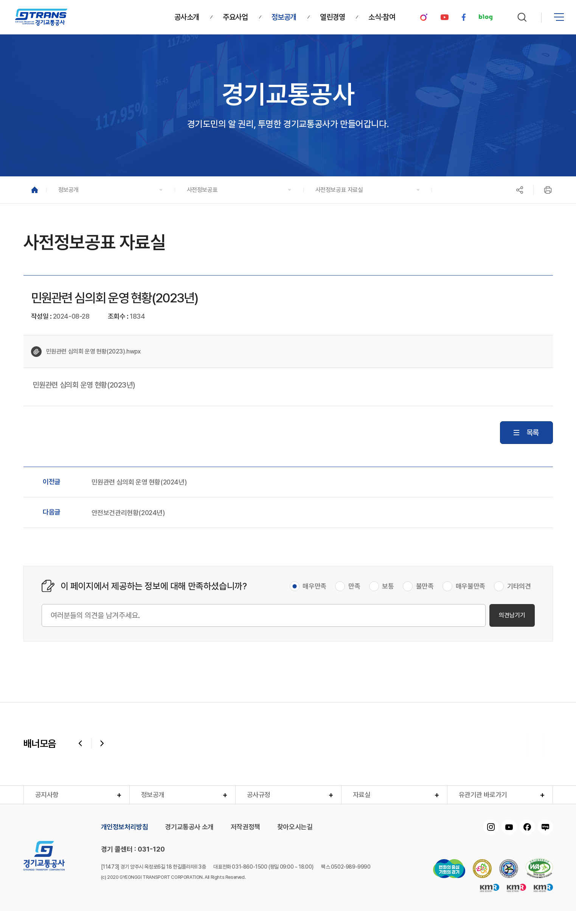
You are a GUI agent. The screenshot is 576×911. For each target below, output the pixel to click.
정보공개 (153, 795)
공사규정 (258, 795)
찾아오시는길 (295, 827)
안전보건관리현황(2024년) (128, 512)
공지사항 (47, 795)
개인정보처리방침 (124, 827)
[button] (110, 189)
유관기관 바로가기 (483, 795)
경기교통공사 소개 (189, 827)
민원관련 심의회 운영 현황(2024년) (139, 482)
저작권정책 (245, 827)
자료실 (362, 795)
